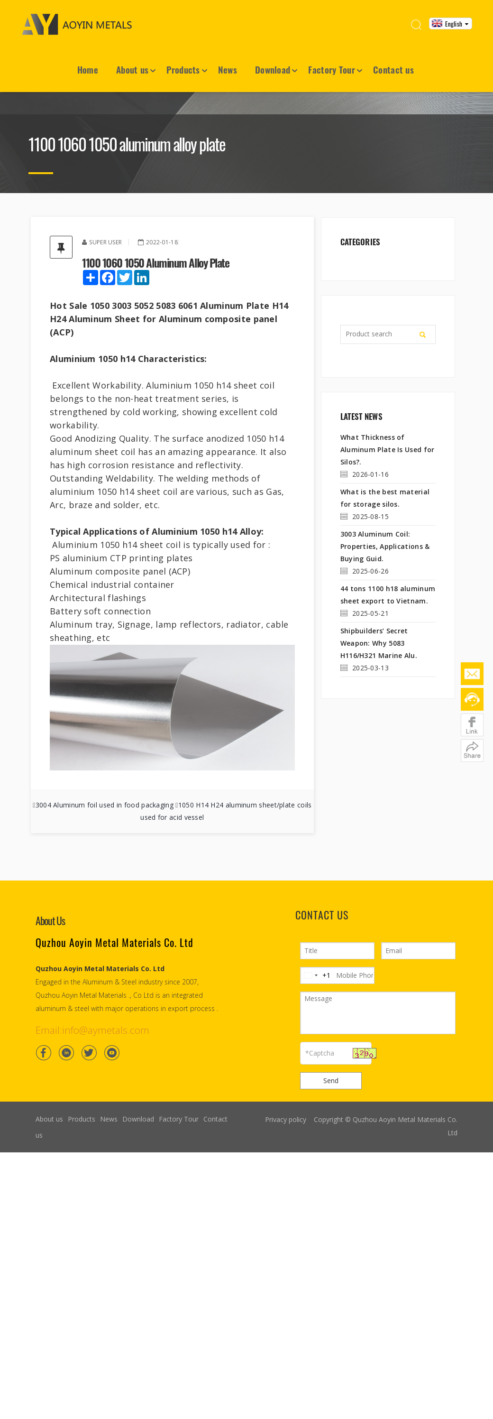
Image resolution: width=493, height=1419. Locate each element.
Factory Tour (331, 69)
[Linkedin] (66, 1052)
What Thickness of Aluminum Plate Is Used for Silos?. (387, 449)
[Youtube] (111, 1052)
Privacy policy (285, 1119)
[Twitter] (89, 1052)
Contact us (393, 69)
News (227, 69)
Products (183, 69)
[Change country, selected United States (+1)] (315, 975)
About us (132, 69)
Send (330, 1080)
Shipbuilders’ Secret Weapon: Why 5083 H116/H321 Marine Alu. (378, 643)
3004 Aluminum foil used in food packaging (104, 804)
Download (272, 69)
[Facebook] (43, 1052)
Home (87, 69)
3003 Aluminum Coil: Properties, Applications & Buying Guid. (385, 546)
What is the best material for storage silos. (385, 498)
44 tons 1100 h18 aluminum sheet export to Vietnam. (388, 594)
